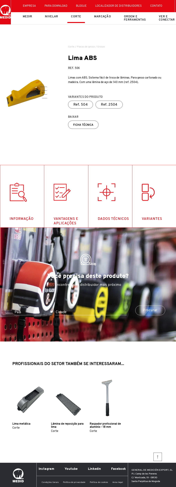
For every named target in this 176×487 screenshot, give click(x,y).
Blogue (81, 6)
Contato (156, 6)
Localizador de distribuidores (118, 6)
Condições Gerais (50, 482)
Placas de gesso (86, 46)
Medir (27, 16)
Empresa (29, 6)
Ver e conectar (167, 18)
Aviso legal (117, 482)
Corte (76, 16)
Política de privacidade (74, 482)
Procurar (150, 310)
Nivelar (51, 16)
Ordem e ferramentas (135, 18)
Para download (56, 6)
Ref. (80, 105)
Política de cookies (99, 482)
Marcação (102, 16)
